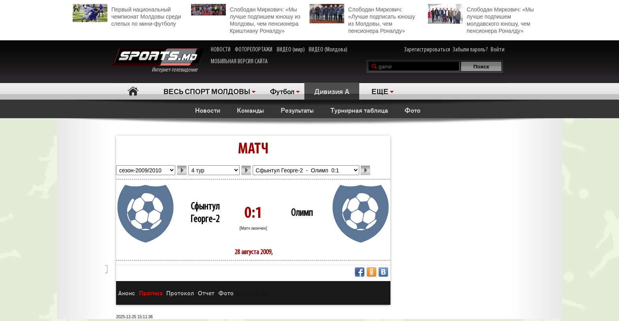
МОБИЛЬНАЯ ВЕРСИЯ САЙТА (239, 62)
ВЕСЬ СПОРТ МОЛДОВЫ (206, 91)
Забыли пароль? (470, 50)
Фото (412, 110)
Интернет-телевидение (157, 60)
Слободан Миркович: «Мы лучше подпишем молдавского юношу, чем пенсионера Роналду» (481, 19)
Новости (207, 110)
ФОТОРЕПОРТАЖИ (253, 50)
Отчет (206, 292)
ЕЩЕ (379, 91)
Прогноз (150, 292)
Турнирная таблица (359, 110)
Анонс (126, 292)
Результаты (297, 110)
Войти (498, 50)
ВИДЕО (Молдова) (328, 50)
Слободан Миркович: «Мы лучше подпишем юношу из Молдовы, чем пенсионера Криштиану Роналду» (245, 19)
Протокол (180, 292)
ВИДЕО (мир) (291, 50)
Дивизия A (331, 91)
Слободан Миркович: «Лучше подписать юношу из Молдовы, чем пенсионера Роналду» (362, 19)
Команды (250, 110)
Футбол (282, 91)
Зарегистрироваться (427, 50)
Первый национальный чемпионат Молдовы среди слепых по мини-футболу (127, 15)
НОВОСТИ (221, 50)
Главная (133, 91)
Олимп (302, 213)
